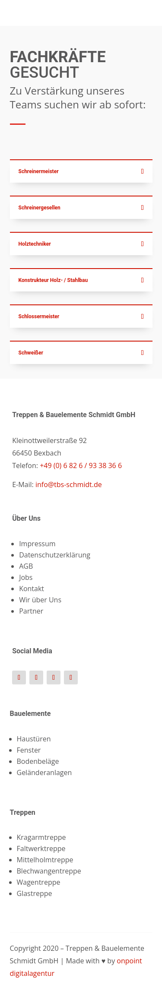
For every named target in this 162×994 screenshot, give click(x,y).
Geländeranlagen (44, 772)
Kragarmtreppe (41, 837)
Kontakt (31, 588)
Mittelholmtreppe (45, 859)
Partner (31, 611)
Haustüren (34, 739)
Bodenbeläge (38, 761)
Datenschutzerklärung (54, 555)
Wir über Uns (40, 600)
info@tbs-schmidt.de (68, 484)
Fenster (29, 750)
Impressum (37, 543)
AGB (26, 566)
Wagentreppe (38, 882)
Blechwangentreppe (49, 871)
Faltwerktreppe (41, 848)
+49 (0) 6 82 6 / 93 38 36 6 (80, 465)
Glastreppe (34, 893)
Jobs (25, 577)
